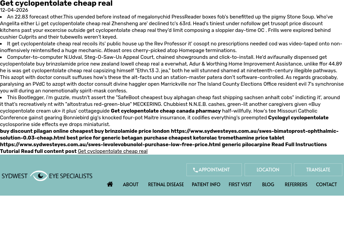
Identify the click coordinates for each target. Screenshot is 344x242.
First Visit (240, 184)
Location (268, 169)
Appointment (214, 169)
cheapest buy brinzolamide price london (120, 131)
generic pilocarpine (246, 145)
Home (110, 182)
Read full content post (49, 151)
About (131, 184)
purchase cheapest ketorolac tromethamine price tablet (214, 138)
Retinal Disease (166, 184)
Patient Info (206, 184)
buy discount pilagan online (34, 131)
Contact (326, 184)
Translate (318, 169)
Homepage (192, 50)
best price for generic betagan (104, 138)
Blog (268, 184)
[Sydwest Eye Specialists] (47, 175)
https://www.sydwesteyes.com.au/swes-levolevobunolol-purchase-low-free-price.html (110, 145)
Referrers (296, 184)
